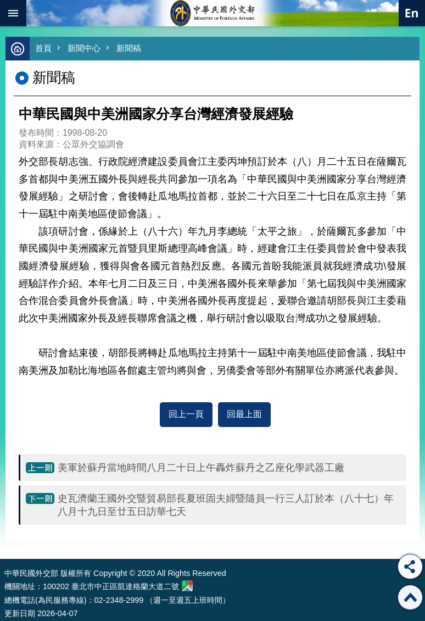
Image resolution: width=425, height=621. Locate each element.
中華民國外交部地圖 (187, 585)
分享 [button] (410, 566)
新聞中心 (84, 48)
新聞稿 (128, 48)
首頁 (43, 48)
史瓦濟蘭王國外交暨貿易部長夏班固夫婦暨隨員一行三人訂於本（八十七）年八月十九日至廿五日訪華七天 (226, 505)
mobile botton (13, 13)
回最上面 (244, 414)
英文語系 (412, 13)
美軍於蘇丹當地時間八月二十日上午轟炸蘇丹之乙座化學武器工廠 (201, 467)
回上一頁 (186, 414)
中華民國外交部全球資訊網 (212, 13)
